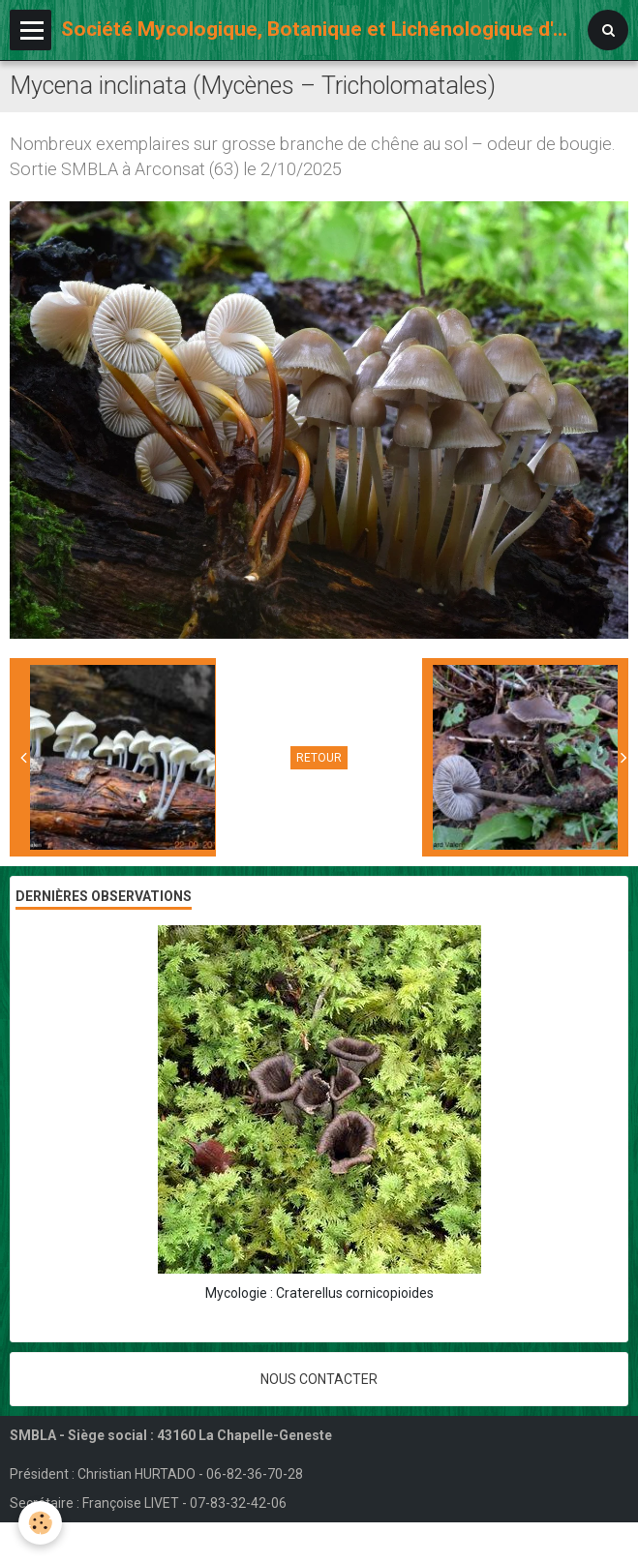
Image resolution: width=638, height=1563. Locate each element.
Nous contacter (319, 1379)
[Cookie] (41, 1523)
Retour (319, 758)
